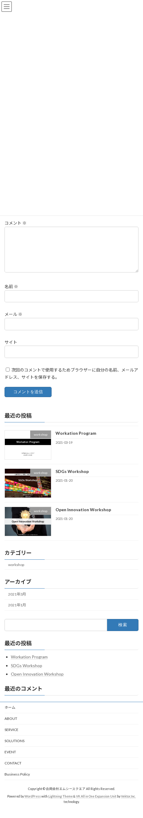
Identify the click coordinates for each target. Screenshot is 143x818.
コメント (16, 222)
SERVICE (11, 737)
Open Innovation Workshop (83, 516)
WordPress (32, 803)
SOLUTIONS (14, 748)
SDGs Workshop (72, 478)
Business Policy (17, 781)
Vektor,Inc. (128, 803)
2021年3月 (17, 601)
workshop (16, 572)
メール (13, 321)
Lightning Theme (60, 803)
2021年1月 (17, 612)
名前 (11, 293)
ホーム (10, 714)
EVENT (10, 759)
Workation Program (76, 440)
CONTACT (13, 770)
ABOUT (11, 725)
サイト (11, 349)
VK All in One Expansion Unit (96, 803)
